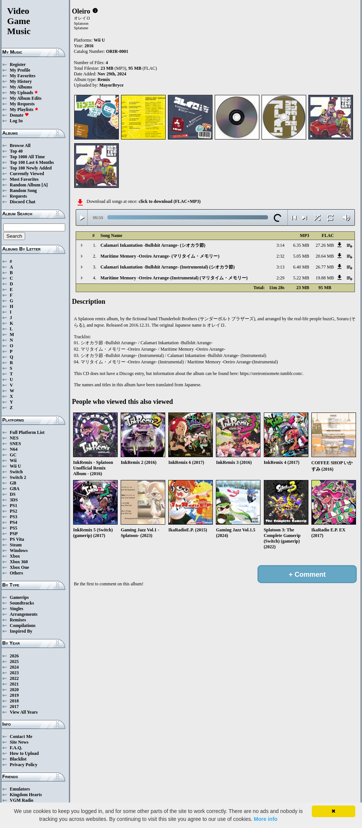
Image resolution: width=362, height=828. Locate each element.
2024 (14, 667)
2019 (14, 695)
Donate (19, 115)
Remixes (18, 619)
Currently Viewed (27, 173)
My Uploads (24, 92)
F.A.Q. (16, 747)
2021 (14, 684)
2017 (14, 706)
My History (21, 81)
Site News (19, 742)
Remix (103, 79)
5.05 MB (301, 256)
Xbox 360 (19, 561)
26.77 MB (325, 267)
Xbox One (19, 567)
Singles (16, 608)
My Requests (22, 103)
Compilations (23, 625)
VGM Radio (21, 800)
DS (12, 494)
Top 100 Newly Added (31, 168)
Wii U (15, 466)
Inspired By (21, 631)
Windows (19, 550)
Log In (16, 120)
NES (14, 438)
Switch (16, 471)
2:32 (280, 256)
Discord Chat (22, 201)
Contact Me (21, 736)
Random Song (23, 190)
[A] (45, 185)
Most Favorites (24, 179)
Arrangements (23, 614)
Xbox (15, 556)
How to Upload (24, 753)
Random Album (25, 185)
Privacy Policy (23, 764)
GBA (14, 488)
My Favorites (22, 75)
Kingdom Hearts (26, 794)
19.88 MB (325, 277)
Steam (16, 545)
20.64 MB (325, 256)
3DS (14, 499)
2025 (14, 661)
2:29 (280, 277)
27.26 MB (325, 245)
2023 (14, 672)
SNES (15, 443)
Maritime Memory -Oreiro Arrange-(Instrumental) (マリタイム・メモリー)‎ (174, 277)
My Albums (21, 87)
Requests (18, 196)
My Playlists (24, 109)
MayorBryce (111, 85)
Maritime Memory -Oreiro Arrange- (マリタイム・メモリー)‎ (159, 256)
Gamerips (19, 597)
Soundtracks (22, 603)
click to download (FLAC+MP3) (169, 201)
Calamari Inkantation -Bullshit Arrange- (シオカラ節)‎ (152, 245)
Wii (13, 460)
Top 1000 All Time (27, 156)
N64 (14, 449)
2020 (14, 689)
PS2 (13, 511)
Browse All (20, 145)
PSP (14, 533)
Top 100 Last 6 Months (32, 162)
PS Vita (17, 539)
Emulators (20, 789)
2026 (14, 655)
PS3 (13, 516)
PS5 (13, 528)
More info (265, 819)
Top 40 (16, 151)
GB (13, 483)
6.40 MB (301, 267)
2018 (14, 701)
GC (13, 455)
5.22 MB (301, 277)
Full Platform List (27, 432)
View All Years (23, 712)
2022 (14, 678)
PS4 (13, 522)
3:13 (280, 267)
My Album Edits (26, 98)
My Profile (20, 70)
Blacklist (18, 759)
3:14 (280, 245)
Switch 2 (18, 477)
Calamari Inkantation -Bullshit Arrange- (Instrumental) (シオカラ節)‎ (167, 267)
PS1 (13, 505)
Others (16, 573)
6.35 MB (301, 245)
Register (18, 64)
